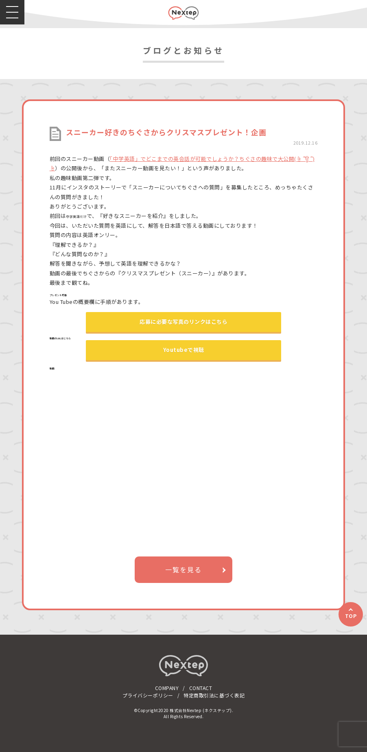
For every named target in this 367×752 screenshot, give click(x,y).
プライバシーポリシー (147, 695)
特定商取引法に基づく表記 (214, 695)
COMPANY (167, 687)
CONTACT (200, 687)
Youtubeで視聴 (183, 350)
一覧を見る (183, 569)
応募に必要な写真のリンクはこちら (183, 321)
